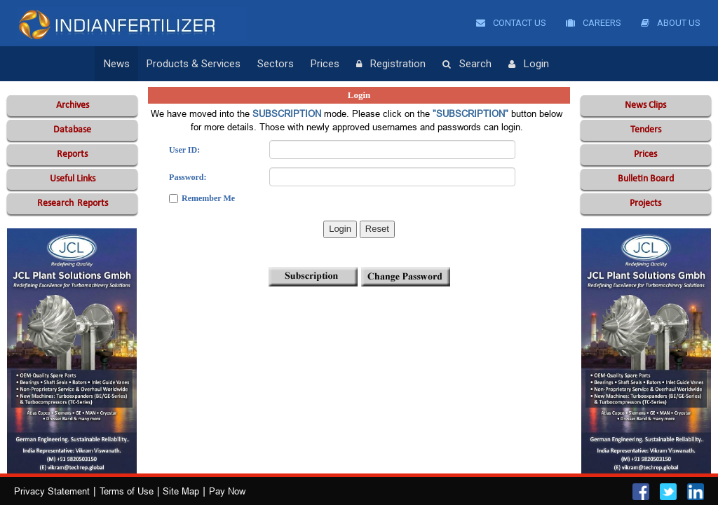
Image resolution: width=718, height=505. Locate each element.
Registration (391, 64)
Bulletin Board (646, 179)
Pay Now (227, 491)
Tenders (645, 130)
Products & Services (194, 63)
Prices (325, 63)
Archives (72, 105)
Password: (187, 177)
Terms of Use (127, 491)
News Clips (645, 105)
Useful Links (72, 179)
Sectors (275, 63)
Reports (72, 154)
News (117, 63)
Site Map (181, 491)
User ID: (184, 150)
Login (528, 64)
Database (72, 130)
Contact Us (511, 23)
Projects (645, 203)
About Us (670, 23)
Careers (593, 23)
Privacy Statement (52, 491)
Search (467, 64)
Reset (377, 228)
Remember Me (208, 198)
